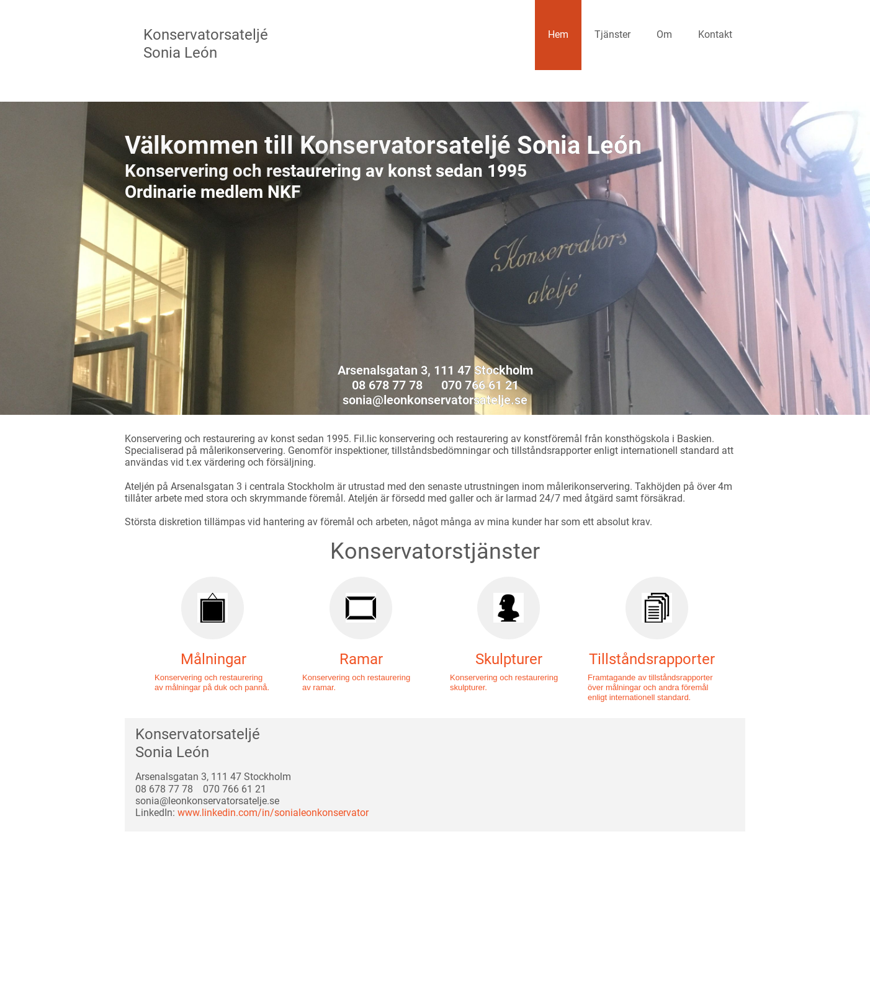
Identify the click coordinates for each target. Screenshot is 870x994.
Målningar (213, 659)
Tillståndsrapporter (652, 659)
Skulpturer (508, 659)
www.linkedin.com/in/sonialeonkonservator (273, 813)
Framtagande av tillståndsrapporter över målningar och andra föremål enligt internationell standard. (650, 687)
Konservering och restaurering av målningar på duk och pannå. (212, 682)
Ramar (361, 659)
